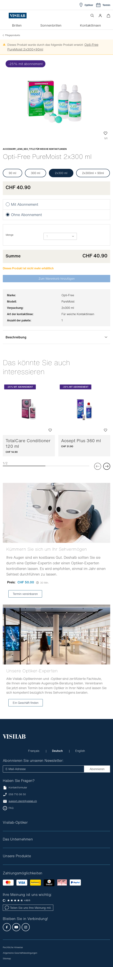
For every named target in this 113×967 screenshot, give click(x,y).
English (80, 751)
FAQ (11, 808)
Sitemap (7, 958)
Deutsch (57, 751)
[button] (100, 15)
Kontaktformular (15, 787)
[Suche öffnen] (92, 15)
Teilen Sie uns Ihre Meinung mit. (28, 908)
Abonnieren (97, 769)
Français (34, 751)
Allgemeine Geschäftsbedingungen (20, 952)
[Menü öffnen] (6, 15)
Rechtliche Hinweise (13, 947)
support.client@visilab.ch (23, 801)
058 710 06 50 (17, 794)
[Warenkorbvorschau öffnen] (108, 15)
